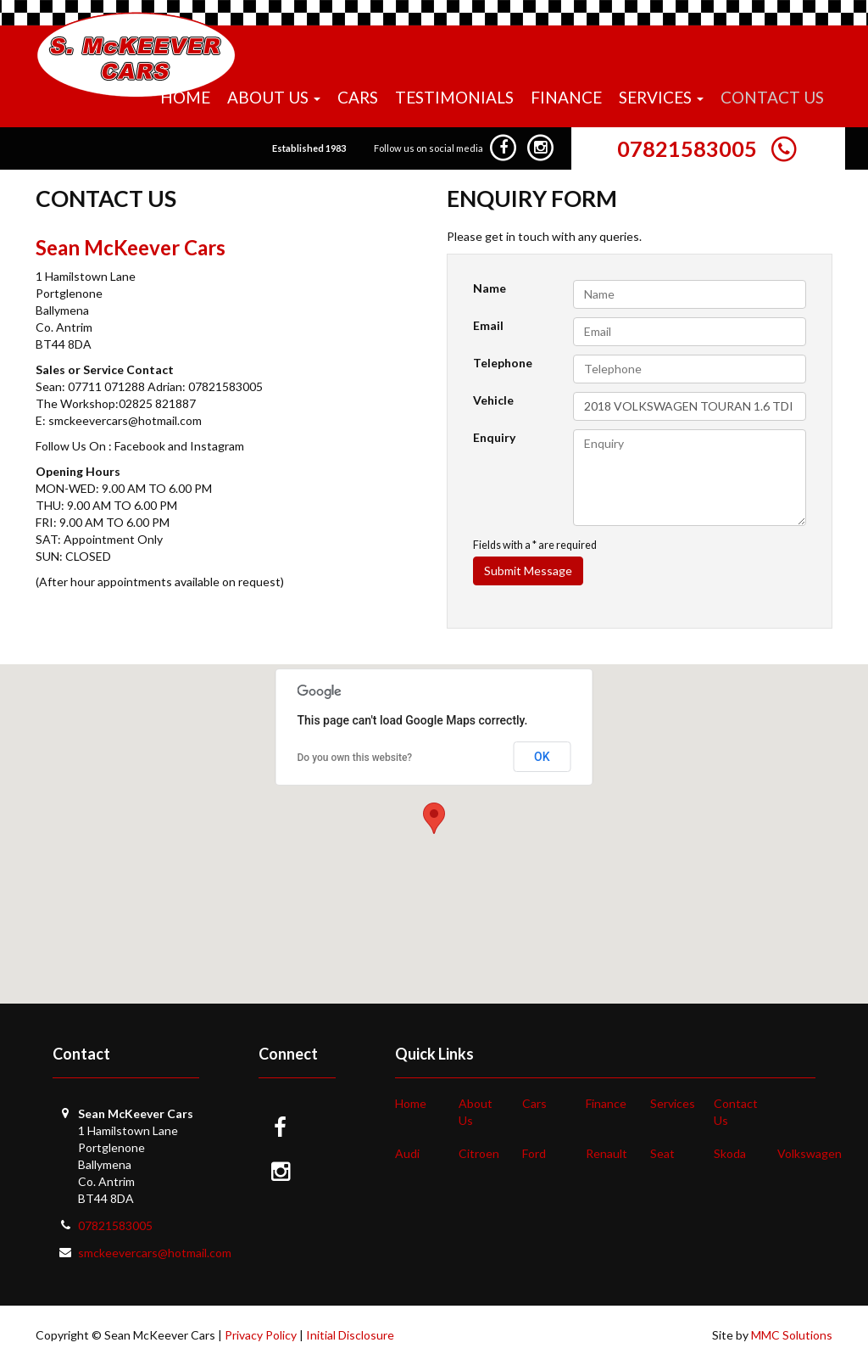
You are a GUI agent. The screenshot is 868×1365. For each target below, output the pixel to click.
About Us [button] (273, 97)
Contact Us (772, 97)
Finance (566, 97)
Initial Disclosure (350, 1335)
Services (672, 1103)
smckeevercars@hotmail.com (154, 1252)
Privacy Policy (261, 1335)
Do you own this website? (355, 758)
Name (489, 288)
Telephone (502, 362)
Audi (407, 1153)
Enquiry (494, 437)
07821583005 (687, 148)
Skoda (730, 1153)
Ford (534, 1153)
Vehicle (493, 400)
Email (488, 325)
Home (185, 97)
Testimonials (454, 97)
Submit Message (528, 570)
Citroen (479, 1153)
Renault (606, 1153)
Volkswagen (809, 1153)
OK (542, 757)
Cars (357, 97)
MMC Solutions (791, 1335)
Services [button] (661, 97)
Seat (662, 1153)
